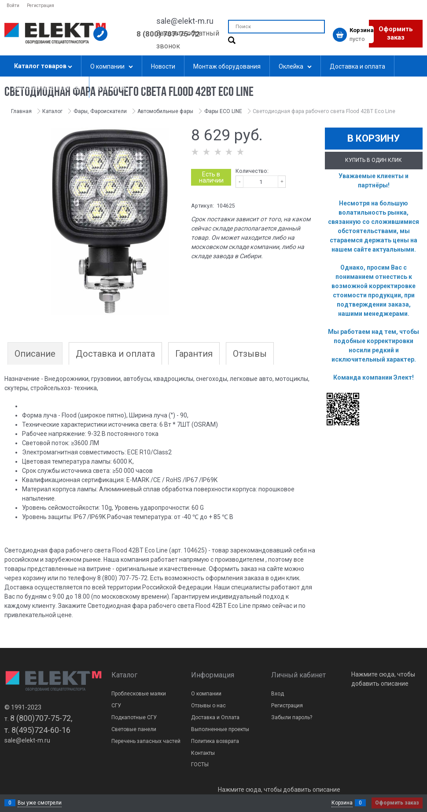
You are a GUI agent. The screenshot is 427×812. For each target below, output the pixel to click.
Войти (13, 5)
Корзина (342, 802)
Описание (35, 353)
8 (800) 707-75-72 (168, 33)
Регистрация (40, 5)
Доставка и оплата (115, 353)
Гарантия (194, 353)
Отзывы (250, 353)
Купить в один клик (373, 160)
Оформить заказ (396, 33)
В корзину (373, 138)
